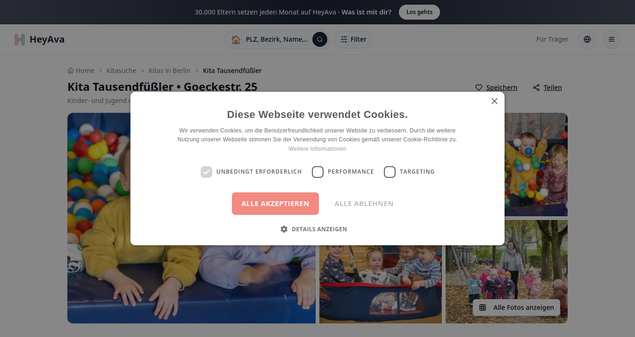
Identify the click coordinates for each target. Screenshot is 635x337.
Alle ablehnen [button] (364, 203)
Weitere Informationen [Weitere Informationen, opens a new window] (317, 149)
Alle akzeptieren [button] (275, 203)
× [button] (494, 101)
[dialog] (317, 168)
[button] (317, 229)
